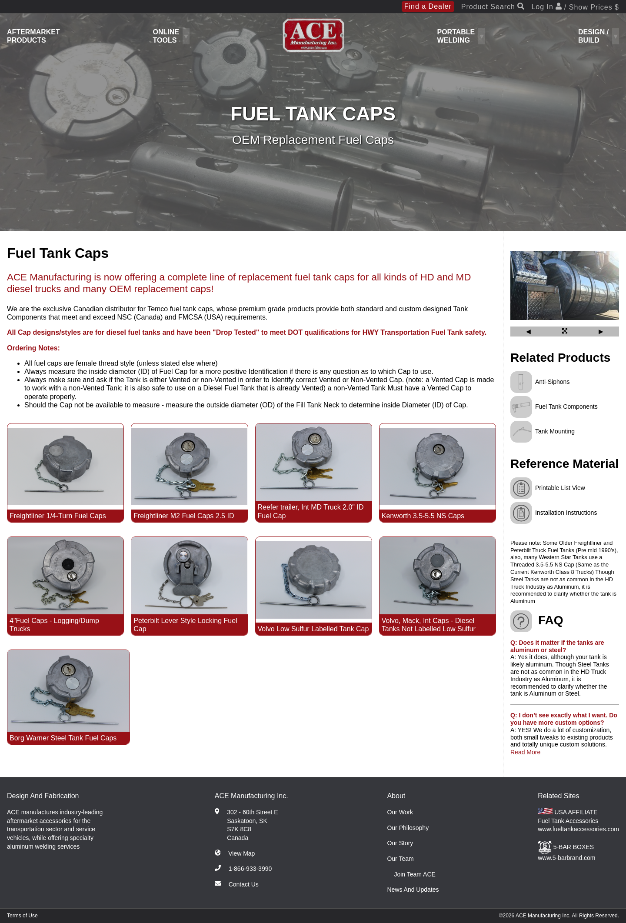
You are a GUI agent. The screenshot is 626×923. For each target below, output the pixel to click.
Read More (525, 752)
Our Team (400, 858)
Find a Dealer (428, 6)
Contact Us (244, 884)
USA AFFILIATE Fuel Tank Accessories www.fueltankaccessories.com (578, 821)
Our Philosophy (408, 827)
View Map (241, 853)
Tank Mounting (555, 431)
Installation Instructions (566, 512)
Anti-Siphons (552, 381)
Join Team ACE (414, 874)
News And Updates (413, 889)
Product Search (493, 7)
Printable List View (560, 487)
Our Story (400, 843)
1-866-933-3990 (250, 868)
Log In (575, 7)
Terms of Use (22, 916)
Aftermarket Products (33, 36)
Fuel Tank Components (566, 406)
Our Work (400, 812)
